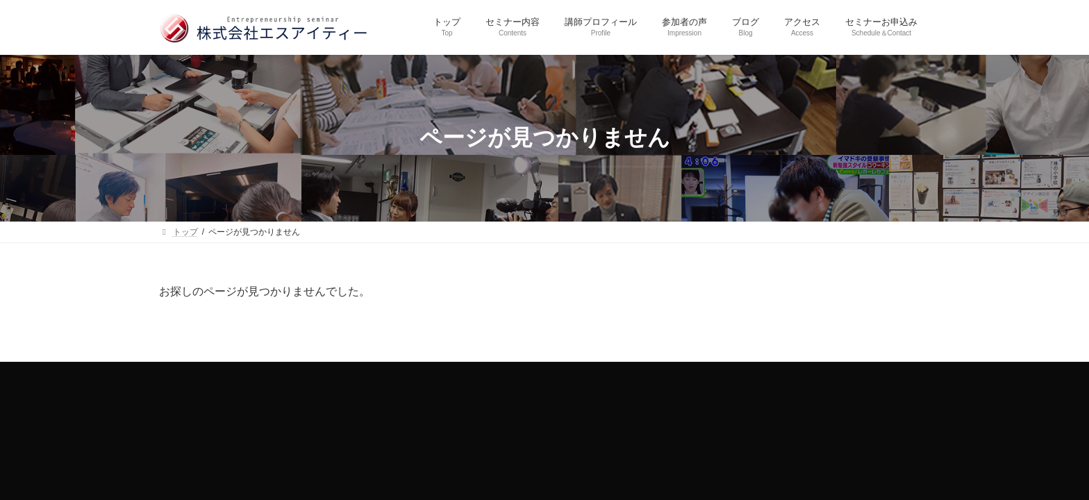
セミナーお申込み (742, 375)
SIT (682, 412)
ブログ (611, 375)
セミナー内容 (389, 375)
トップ (325, 375)
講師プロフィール (473, 375)
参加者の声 (553, 375)
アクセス (666, 375)
